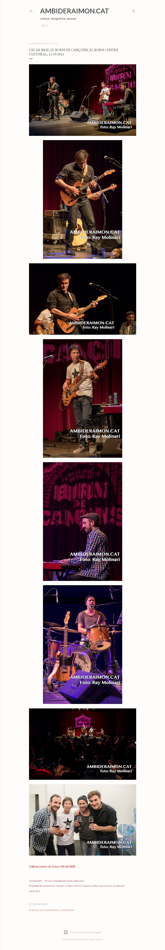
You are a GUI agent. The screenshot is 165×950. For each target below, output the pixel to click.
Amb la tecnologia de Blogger (82, 932)
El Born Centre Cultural (78, 885)
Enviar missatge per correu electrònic (64, 880)
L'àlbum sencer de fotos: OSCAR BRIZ (52, 866)
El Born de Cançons (102, 885)
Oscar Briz (34, 891)
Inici (44, 25)
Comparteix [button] (35, 880)
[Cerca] (134, 10)
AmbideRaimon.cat (74, 11)
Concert (60, 885)
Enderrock (119, 885)
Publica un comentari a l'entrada (51, 910)
